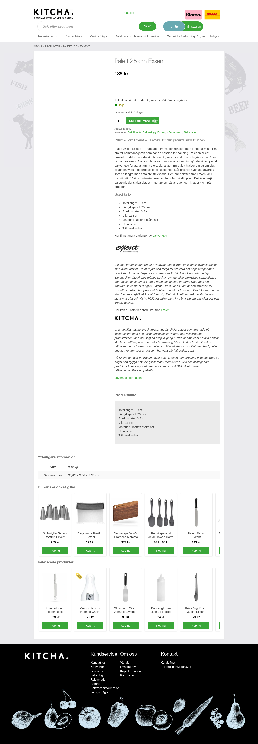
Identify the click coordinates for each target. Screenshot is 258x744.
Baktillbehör (134, 132)
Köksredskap (174, 132)
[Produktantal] (120, 120)
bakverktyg (160, 235)
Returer (95, 683)
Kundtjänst (98, 662)
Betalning (97, 675)
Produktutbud (47, 36)
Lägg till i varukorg (142, 120)
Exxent (161, 132)
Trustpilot (128, 12)
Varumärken (74, 36)
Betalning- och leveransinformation (137, 36)
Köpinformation (130, 671)
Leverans (97, 671)
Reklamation (99, 679)
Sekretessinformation (105, 688)
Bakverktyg (149, 132)
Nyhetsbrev (128, 666)
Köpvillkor (97, 666)
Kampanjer (127, 675)
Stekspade (189, 132)
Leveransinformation (128, 377)
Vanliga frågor (98, 36)
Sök (147, 26)
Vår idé (124, 662)
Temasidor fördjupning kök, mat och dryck (193, 36)
